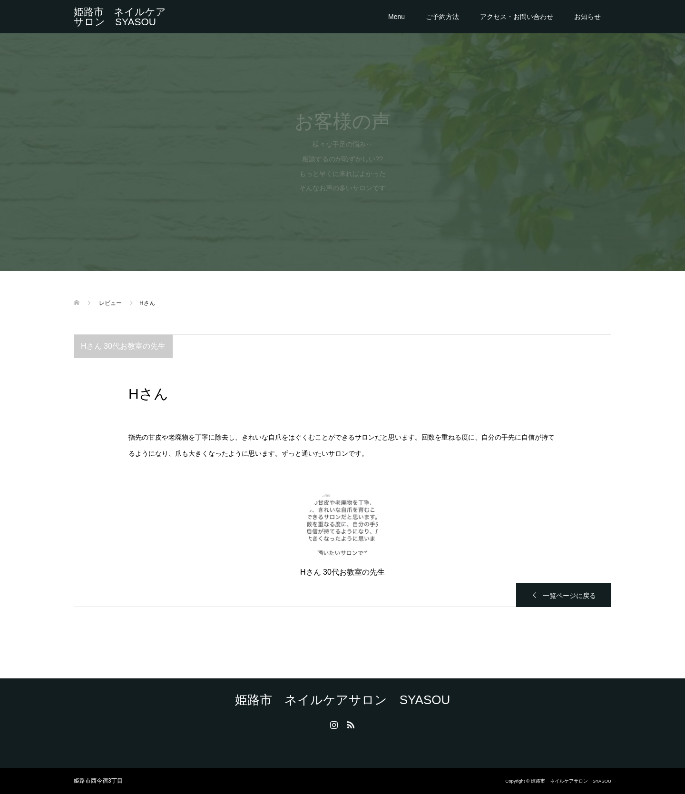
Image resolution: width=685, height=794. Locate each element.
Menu (396, 16)
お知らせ (587, 16)
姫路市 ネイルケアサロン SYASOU (120, 16)
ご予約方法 (442, 16)
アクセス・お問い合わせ (516, 16)
